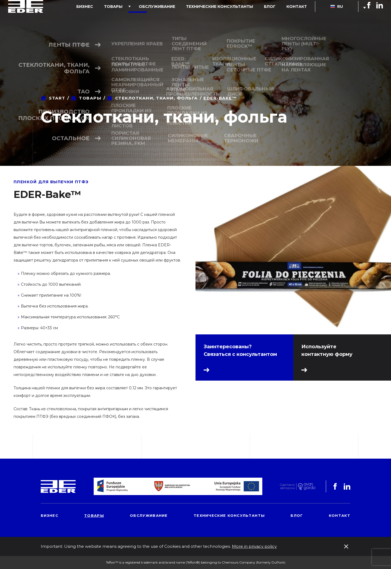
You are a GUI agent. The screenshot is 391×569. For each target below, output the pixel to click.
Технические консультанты (233, 17)
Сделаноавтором (287, 486)
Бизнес (114, 17)
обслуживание (176, 17)
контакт (299, 17)
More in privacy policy (254, 546)
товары (137, 17)
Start (57, 98)
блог (278, 17)
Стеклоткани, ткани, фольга (156, 98)
